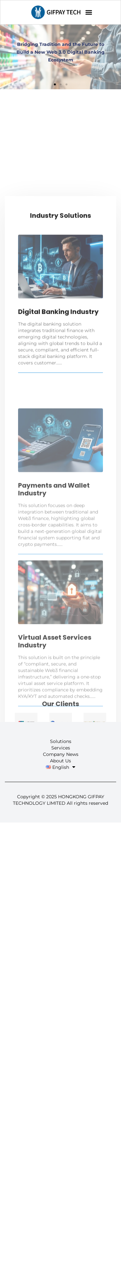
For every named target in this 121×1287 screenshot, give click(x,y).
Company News (60, 754)
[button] (89, 12)
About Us (60, 761)
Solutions (60, 741)
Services (60, 748)
